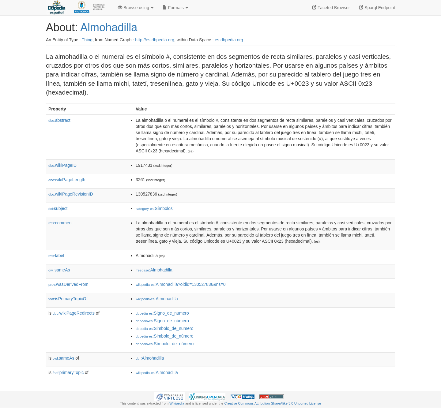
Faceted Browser (331, 7)
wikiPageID (62, 165)
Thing (87, 39)
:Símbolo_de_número (165, 343)
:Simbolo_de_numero (164, 328)
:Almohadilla (154, 269)
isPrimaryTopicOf (68, 298)
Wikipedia (176, 403)
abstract (59, 120)
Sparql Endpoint (377, 7)
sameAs (59, 269)
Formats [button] (175, 7)
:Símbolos (154, 208)
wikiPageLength (66, 179)
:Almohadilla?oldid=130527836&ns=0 (181, 284)
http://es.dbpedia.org (154, 39)
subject (57, 208)
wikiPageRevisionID (70, 194)
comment (60, 222)
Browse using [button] (135, 7)
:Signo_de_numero (162, 313)
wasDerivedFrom (68, 284)
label (56, 255)
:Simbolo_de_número (164, 336)
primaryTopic (68, 372)
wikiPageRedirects (74, 313)
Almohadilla (108, 27)
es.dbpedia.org (229, 39)
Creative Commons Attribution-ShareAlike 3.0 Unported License (272, 403)
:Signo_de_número (162, 320)
